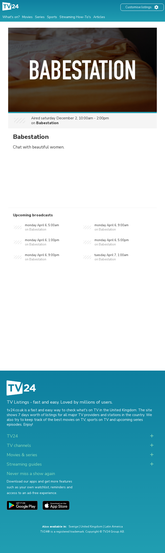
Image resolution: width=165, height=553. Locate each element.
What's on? (11, 17)
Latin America (114, 526)
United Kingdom (91, 526)
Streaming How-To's (75, 17)
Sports (52, 17)
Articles (99, 17)
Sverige (73, 526)
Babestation (47, 123)
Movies (27, 17)
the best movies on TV (66, 419)
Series (40, 17)
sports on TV (98, 419)
